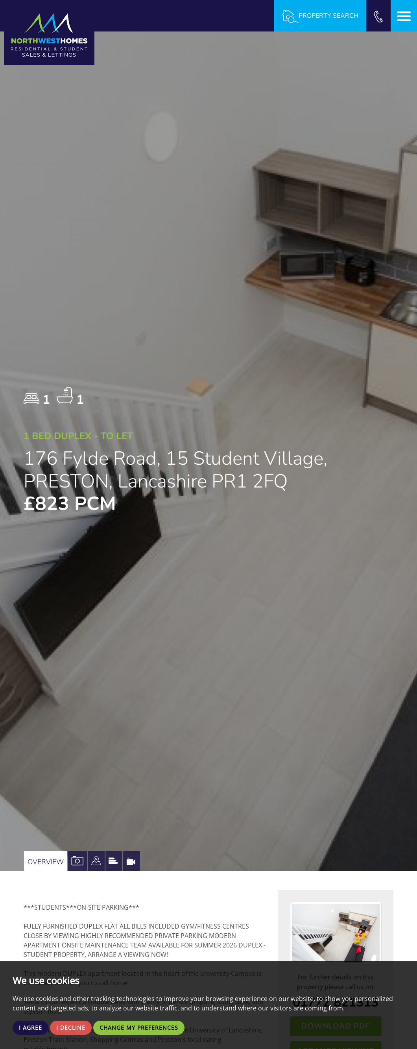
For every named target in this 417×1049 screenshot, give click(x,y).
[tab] (108, 861)
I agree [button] (31, 1027)
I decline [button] (74, 1027)
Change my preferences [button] (148, 1027)
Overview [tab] (48, 861)
